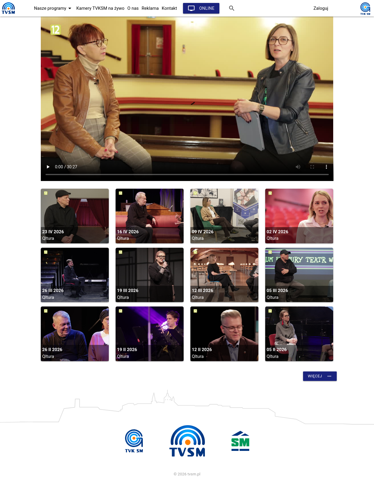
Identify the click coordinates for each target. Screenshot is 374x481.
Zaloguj (320, 8)
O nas (133, 8)
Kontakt (169, 8)
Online (201, 8)
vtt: (187, 99)
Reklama (150, 8)
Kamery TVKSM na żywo (100, 8)
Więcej (320, 376)
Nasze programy (53, 8)
